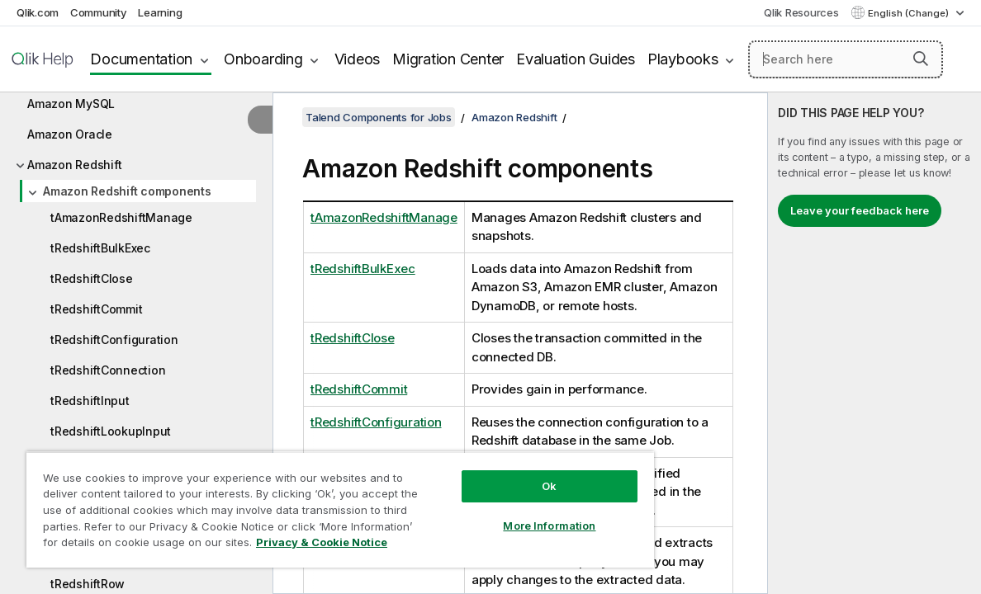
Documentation (141, 59)
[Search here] (845, 59)
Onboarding (263, 59)
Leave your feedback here (859, 210)
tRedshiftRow (87, 584)
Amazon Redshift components (127, 191)
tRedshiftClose (91, 278)
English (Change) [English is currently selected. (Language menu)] (909, 13)
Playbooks (682, 59)
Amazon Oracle (69, 134)
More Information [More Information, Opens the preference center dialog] (499, 513)
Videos (357, 59)
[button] (920, 58)
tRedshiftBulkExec (100, 248)
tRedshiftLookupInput (110, 431)
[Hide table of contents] (260, 120)
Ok (499, 473)
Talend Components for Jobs (379, 117)
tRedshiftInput (90, 401)
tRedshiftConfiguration (114, 339)
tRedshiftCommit (96, 309)
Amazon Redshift (74, 165)
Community (98, 12)
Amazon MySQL (71, 104)
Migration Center (448, 59)
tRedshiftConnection (107, 370)
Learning (160, 12)
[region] (310, 503)
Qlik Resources (801, 12)
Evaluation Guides (575, 59)
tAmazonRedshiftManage (121, 217)
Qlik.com (38, 12)
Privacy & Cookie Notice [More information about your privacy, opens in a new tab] (139, 545)
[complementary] (874, 343)
